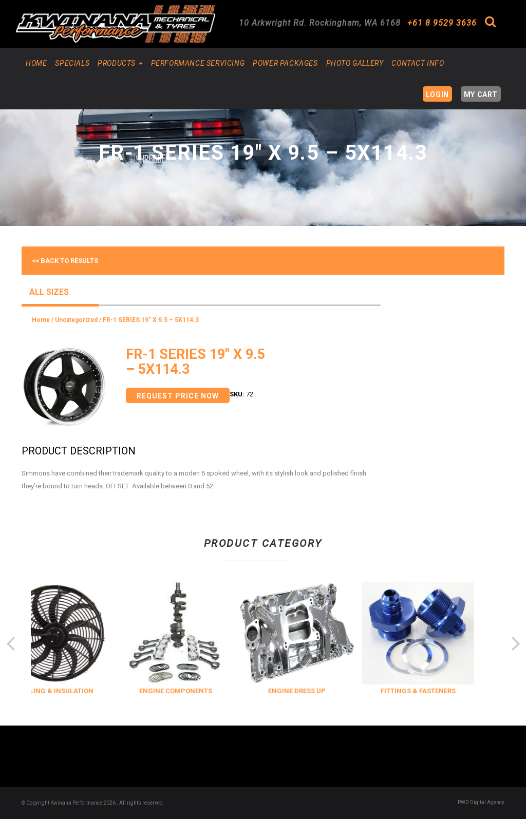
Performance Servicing (198, 63)
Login (437, 94)
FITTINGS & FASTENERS (435, 691)
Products (120, 63)
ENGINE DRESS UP (314, 691)
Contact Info (417, 63)
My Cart (481, 94)
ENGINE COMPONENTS (192, 691)
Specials (72, 63)
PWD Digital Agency (481, 802)
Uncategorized (76, 319)
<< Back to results (65, 260)
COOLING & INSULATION (71, 691)
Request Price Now (178, 396)
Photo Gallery (355, 63)
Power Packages (285, 63)
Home (36, 63)
